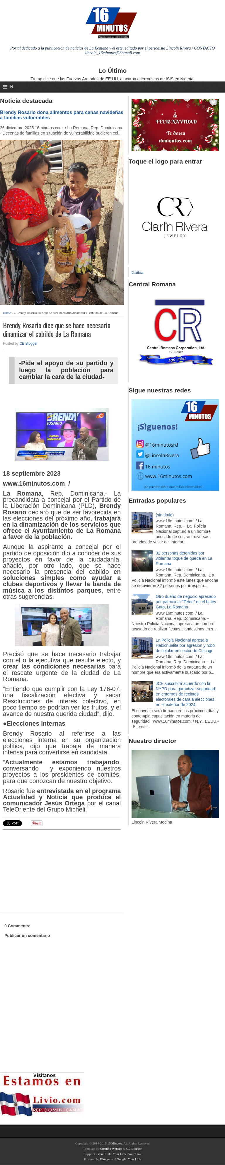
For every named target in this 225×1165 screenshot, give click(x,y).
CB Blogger (29, 343)
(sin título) (165, 515)
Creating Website (111, 1148)
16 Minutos (114, 1143)
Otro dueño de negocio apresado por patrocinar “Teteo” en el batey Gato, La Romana (186, 601)
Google (121, 1159)
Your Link (104, 1154)
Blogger (105, 1159)
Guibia (137, 272)
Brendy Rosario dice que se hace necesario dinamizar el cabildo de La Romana (56, 329)
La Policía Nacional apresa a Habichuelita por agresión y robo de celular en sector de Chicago (185, 645)
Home (7, 312)
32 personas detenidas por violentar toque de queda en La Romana (184, 558)
